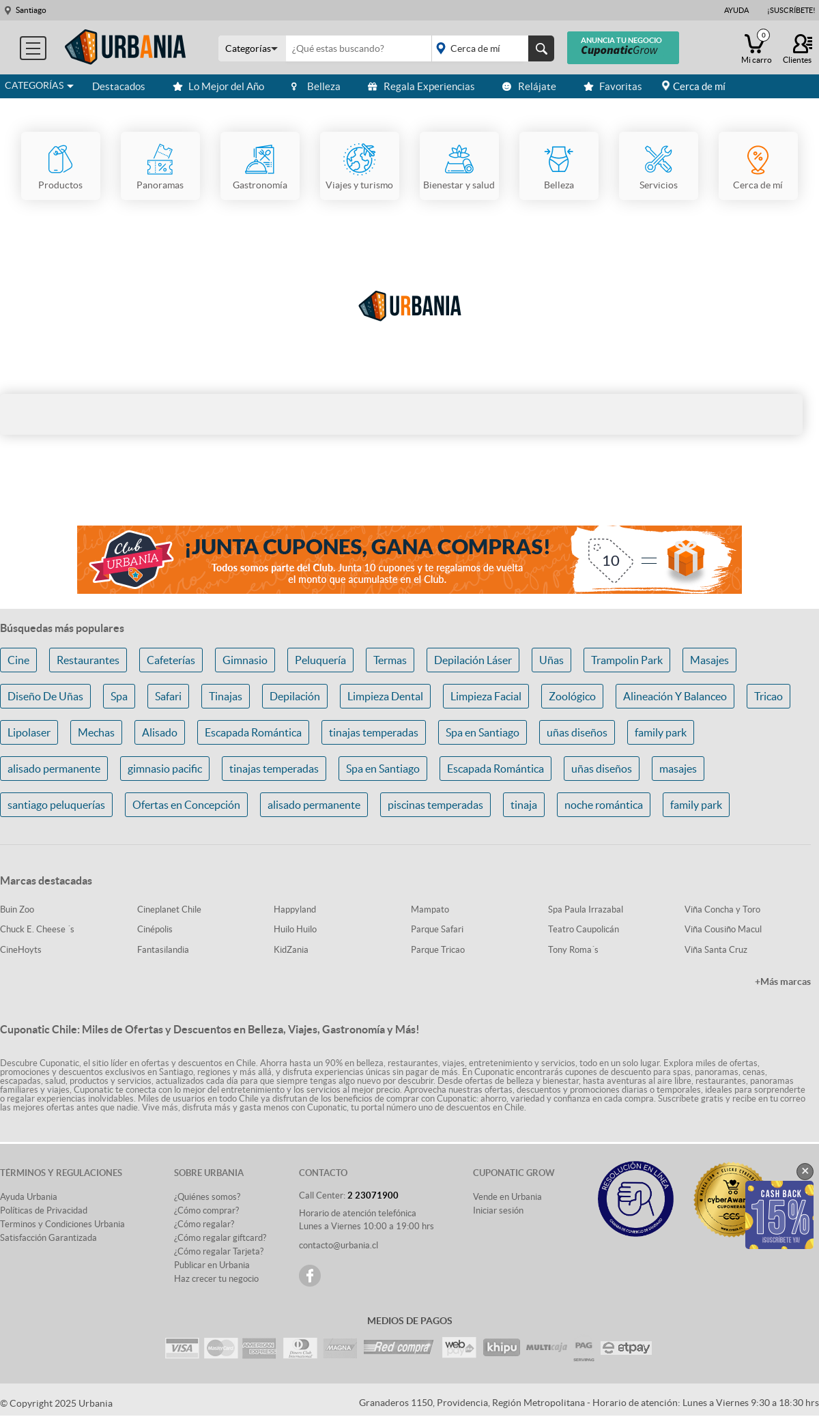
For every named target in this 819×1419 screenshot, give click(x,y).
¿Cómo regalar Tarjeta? (218, 1251)
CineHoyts (21, 950)
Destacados (118, 86)
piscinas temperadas (435, 805)
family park (661, 732)
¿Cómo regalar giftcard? (220, 1238)
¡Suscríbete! (791, 10)
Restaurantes (88, 660)
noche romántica (603, 805)
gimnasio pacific (165, 768)
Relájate (529, 86)
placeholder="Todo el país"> (490, 48)
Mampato (430, 909)
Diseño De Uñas (45, 696)
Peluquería (320, 660)
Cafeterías (171, 660)
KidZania (291, 950)
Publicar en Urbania (212, 1265)
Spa (119, 696)
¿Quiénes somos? (207, 1197)
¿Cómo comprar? (206, 1210)
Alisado (159, 732)
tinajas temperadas (373, 732)
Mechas (96, 732)
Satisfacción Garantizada (48, 1238)
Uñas (551, 660)
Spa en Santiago (482, 732)
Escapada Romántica (253, 732)
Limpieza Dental (385, 696)
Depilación (295, 696)
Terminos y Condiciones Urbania (62, 1224)
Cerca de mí (699, 86)
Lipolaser (29, 732)
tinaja (524, 805)
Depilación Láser (473, 660)
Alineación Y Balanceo (675, 696)
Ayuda (736, 10)
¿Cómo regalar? (204, 1224)
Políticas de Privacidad (43, 1210)
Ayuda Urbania (28, 1197)
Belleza (316, 86)
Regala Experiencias (421, 86)
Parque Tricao (438, 950)
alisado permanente (54, 768)
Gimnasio (245, 660)
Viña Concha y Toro (722, 909)
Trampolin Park (627, 660)
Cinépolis (155, 929)
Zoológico (572, 696)
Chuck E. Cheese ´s (37, 929)
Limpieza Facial (485, 696)
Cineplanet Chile (169, 909)
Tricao (768, 696)
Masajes (709, 660)
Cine (18, 660)
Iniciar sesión (498, 1210)
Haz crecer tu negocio (216, 1279)
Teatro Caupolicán (583, 929)
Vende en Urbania (507, 1197)
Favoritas (613, 86)
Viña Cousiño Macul (723, 929)
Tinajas (225, 696)
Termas (390, 660)
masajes (678, 768)
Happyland (295, 909)
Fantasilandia (163, 950)
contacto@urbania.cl (338, 1245)
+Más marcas (783, 981)
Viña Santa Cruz (716, 950)
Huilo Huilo (295, 929)
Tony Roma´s (573, 950)
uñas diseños (577, 732)
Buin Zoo (17, 909)
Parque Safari (437, 929)
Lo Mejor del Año (218, 86)
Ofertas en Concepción (186, 805)
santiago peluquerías (56, 805)
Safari (168, 696)
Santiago (31, 9)
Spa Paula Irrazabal (585, 909)
